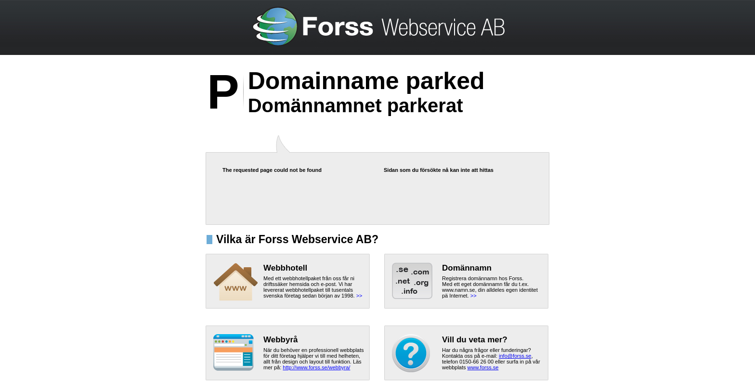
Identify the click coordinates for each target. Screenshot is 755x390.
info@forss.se (515, 356)
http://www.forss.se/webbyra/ (316, 367)
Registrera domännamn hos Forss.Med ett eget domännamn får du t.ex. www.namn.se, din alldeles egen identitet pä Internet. (490, 287)
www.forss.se (483, 367)
